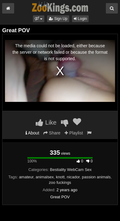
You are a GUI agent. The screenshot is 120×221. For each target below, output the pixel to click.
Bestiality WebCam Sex (71, 169)
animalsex (45, 177)
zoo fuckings (60, 182)
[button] (38, 18)
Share (51, 132)
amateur (26, 177)
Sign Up (58, 19)
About (32, 132)
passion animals (96, 177)
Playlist (74, 132)
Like (46, 122)
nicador (73, 177)
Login (80, 19)
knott (60, 177)
